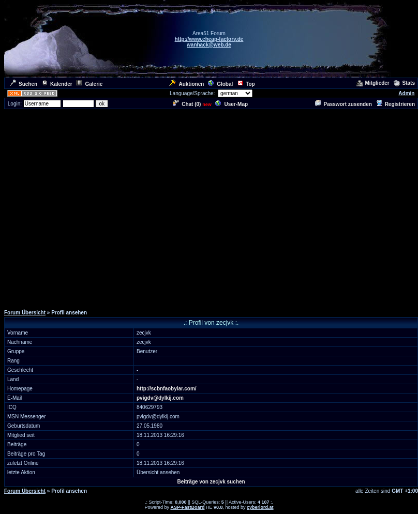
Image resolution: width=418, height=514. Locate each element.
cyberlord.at (260, 507)
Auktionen (186, 84)
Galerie (89, 84)
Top (246, 84)
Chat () (187, 104)
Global (220, 84)
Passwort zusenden (343, 104)
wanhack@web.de (209, 45)
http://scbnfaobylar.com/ (167, 388)
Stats (404, 83)
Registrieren (395, 104)
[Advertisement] (97, 207)
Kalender (56, 84)
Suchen (23, 84)
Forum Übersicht (25, 312)
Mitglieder (373, 83)
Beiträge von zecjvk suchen (211, 482)
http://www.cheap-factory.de (209, 39)
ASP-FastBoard (187, 507)
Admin (406, 93)
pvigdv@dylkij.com (160, 398)
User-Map (231, 104)
